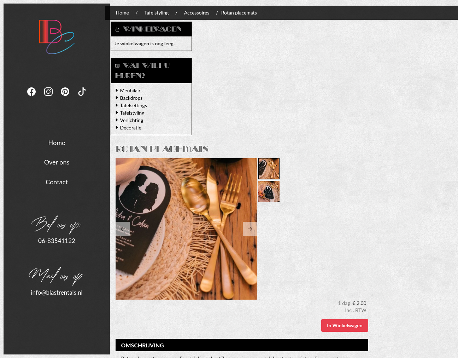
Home (56, 142)
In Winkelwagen (429, 63)
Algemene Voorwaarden (317, 280)
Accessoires (199, 13)
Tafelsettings (136, 105)
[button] (212, 108)
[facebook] (32, 97)
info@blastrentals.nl (56, 292)
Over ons (57, 162)
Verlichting (134, 120)
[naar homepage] (57, 36)
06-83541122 (56, 240)
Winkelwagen (155, 29)
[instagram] (49, 97)
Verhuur (213, 280)
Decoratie (133, 128)
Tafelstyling (159, 13)
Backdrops (134, 98)
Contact (56, 181)
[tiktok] (82, 97)
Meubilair (133, 90)
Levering (214, 287)
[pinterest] (65, 97)
